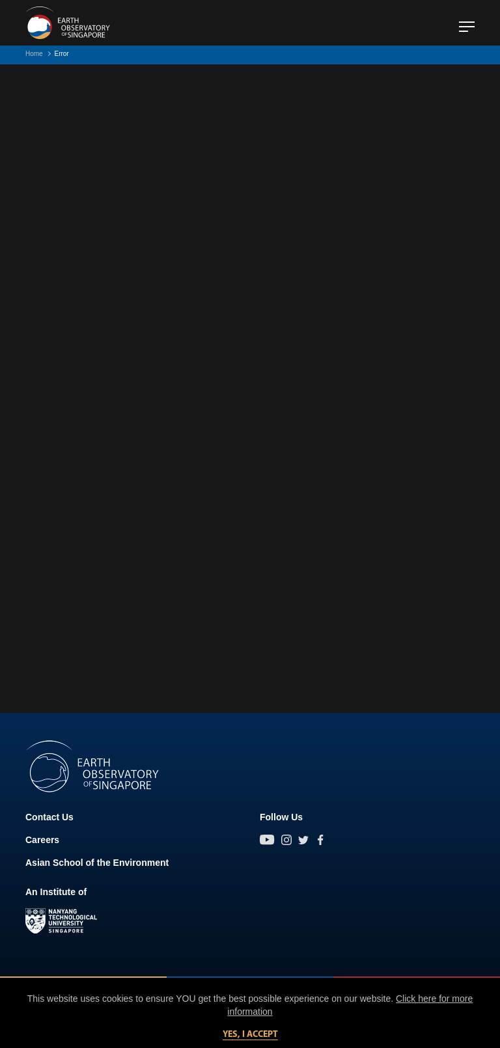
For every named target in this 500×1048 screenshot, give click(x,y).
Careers (42, 840)
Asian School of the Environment (97, 862)
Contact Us (49, 817)
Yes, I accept (250, 1035)
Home (34, 53)
